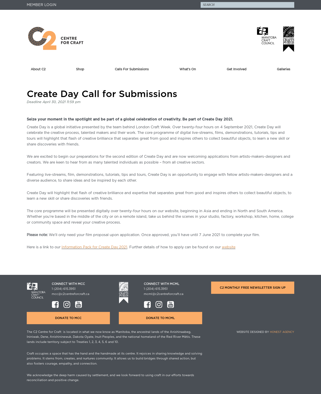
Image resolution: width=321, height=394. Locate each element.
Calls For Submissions (132, 69)
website (228, 247)
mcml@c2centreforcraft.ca (163, 294)
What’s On (187, 69)
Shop (80, 69)
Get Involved (236, 69)
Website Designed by (265, 332)
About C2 (38, 69)
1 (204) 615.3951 (64, 288)
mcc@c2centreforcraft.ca (70, 294)
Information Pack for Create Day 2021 (94, 247)
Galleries (283, 69)
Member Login (41, 5)
